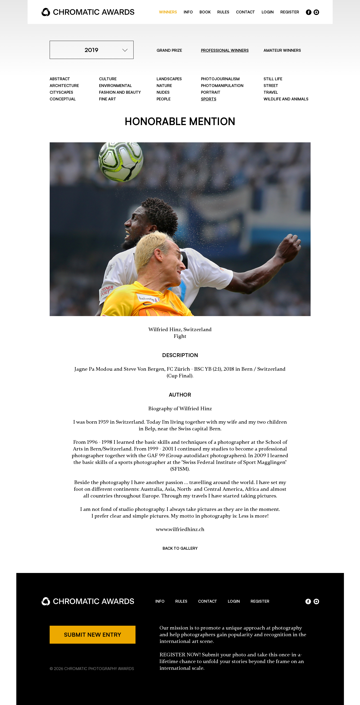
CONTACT (245, 12)
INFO (188, 12)
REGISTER (289, 12)
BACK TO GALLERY (180, 548)
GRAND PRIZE (169, 50)
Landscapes (169, 78)
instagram (316, 601)
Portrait (210, 92)
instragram (316, 12)
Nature (164, 85)
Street (271, 85)
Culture (108, 78)
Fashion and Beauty (120, 92)
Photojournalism (220, 78)
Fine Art (107, 99)
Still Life (273, 78)
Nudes (163, 92)
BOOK (205, 12)
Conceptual (63, 99)
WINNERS (168, 12)
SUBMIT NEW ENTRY (92, 634)
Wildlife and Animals (286, 99)
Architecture (64, 85)
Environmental (115, 85)
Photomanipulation (222, 85)
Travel (271, 92)
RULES (223, 12)
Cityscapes (61, 92)
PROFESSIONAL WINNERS (225, 50)
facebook (309, 12)
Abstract (60, 78)
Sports (208, 99)
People (164, 99)
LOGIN (268, 12)
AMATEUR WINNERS (282, 50)
